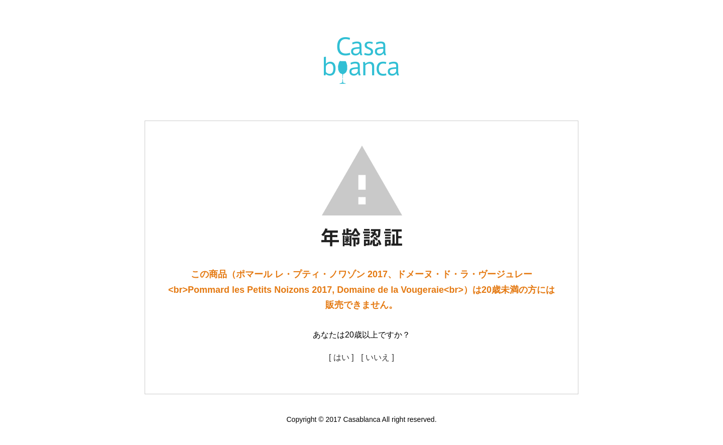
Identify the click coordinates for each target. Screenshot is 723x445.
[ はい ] (341, 357)
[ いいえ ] (377, 357)
